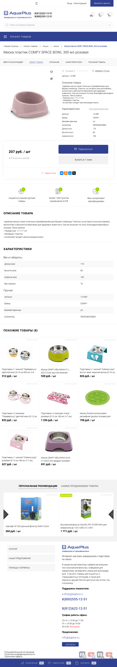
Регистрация (80, 3)
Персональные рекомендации (38, 486)
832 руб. (19, 422)
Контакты (70, 644)
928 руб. (58, 378)
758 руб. (97, 422)
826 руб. (97, 378)
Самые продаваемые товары (79, 486)
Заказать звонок (102, 3)
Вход (69, 3)
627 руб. (19, 466)
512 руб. (19, 378)
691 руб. (58, 466)
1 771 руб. (69, 531)
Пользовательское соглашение (19, 652)
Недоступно (48, 173)
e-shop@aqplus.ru (72, 594)
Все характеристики (98, 109)
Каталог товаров (17, 36)
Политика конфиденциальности (19, 654)
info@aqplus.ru (70, 637)
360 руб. (13, 531)
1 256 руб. (58, 422)
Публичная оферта (13, 656)
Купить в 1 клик (83, 159)
